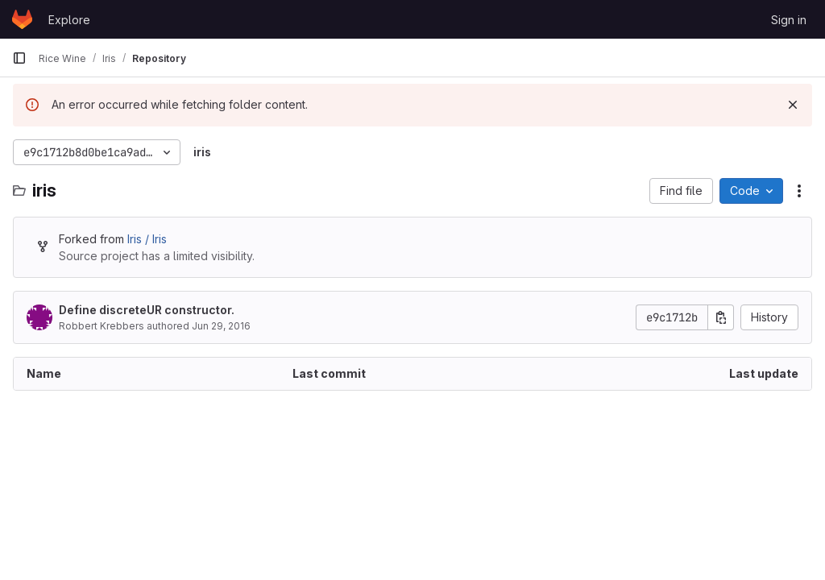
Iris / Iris (147, 239)
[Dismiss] (792, 104)
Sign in (788, 20)
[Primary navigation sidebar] (19, 58)
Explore (69, 20)
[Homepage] (22, 19)
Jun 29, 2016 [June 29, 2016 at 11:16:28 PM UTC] (221, 326)
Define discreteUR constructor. (146, 310)
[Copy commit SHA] (721, 317)
